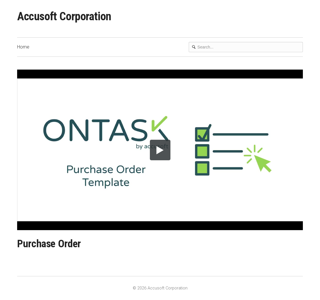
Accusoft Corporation (64, 16)
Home (23, 47)
